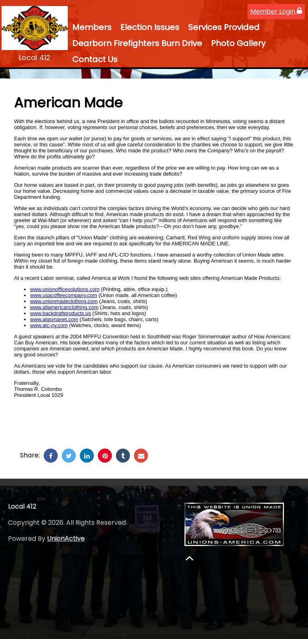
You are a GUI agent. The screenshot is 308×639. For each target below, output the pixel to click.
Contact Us (95, 59)
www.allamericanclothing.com (64, 307)
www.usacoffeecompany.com (63, 295)
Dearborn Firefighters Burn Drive (137, 43)
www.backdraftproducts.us (60, 313)
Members (91, 27)
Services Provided (223, 27)
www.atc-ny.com (49, 325)
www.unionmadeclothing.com (63, 301)
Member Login (276, 11)
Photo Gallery (238, 43)
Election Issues (149, 27)
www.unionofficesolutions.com (64, 289)
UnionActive (66, 538)
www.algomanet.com (54, 319)
